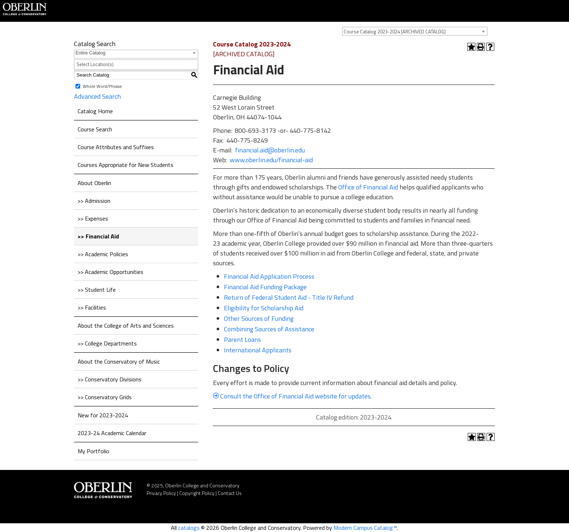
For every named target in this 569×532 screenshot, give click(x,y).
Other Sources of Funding (259, 318)
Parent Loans (242, 339)
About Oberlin (94, 183)
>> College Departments (107, 343)
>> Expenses (93, 218)
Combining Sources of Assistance (269, 329)
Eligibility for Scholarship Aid (263, 308)
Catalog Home (95, 111)
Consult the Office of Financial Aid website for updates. (292, 396)
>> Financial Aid (98, 236)
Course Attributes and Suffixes (116, 147)
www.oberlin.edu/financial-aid (271, 160)
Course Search (95, 129)
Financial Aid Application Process (269, 276)
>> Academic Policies (103, 254)
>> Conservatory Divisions (110, 379)
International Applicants (257, 350)
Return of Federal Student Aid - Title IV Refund (288, 297)
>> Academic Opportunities (110, 271)
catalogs (189, 527)
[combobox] (414, 31)
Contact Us (230, 493)
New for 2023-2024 (103, 415)
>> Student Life (97, 289)
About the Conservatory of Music (119, 361)
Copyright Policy (196, 493)
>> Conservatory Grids (105, 397)
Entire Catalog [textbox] (90, 53)
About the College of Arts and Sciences (126, 325)
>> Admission (94, 200)
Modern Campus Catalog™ (365, 527)
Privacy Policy (161, 493)
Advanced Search (97, 96)
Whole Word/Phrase (102, 85)
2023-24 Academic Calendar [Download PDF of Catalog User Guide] (112, 433)
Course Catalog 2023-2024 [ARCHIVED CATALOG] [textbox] (395, 31)
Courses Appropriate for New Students (125, 164)
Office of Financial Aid (368, 187)
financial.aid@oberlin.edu (270, 150)
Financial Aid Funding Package (265, 287)
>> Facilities (92, 307)
